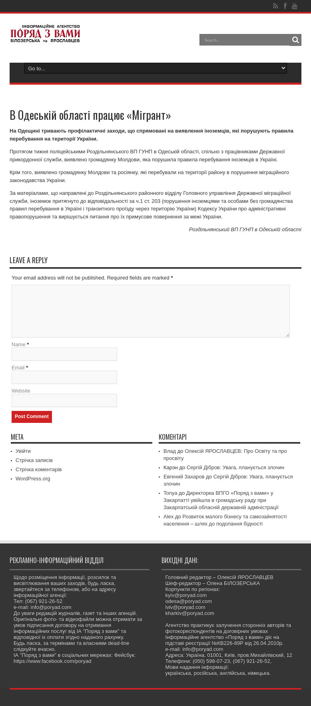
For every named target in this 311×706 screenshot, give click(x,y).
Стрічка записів (34, 460)
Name (19, 344)
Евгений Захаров (184, 477)
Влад (169, 451)
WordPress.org (33, 479)
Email (18, 368)
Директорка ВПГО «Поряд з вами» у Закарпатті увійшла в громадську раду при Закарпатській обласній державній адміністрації (221, 500)
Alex (168, 517)
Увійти (23, 451)
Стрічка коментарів (39, 469)
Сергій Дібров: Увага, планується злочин (235, 467)
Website (21, 391)
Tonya (170, 493)
